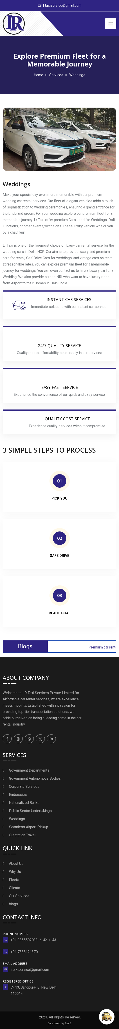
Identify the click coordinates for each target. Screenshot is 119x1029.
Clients (14, 888)
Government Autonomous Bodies (35, 778)
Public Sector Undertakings (30, 811)
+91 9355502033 (24, 940)
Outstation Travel (22, 835)
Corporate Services (24, 786)
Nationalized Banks (24, 803)
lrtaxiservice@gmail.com (62, 5)
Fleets (14, 880)
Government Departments (29, 770)
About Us (16, 863)
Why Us (15, 872)
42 (45, 940)
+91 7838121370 (24, 952)
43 (54, 940)
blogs (13, 904)
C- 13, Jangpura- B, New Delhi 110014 (34, 990)
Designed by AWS (59, 1023)
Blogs (25, 646)
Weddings (17, 819)
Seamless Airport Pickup (28, 827)
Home (38, 75)
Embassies (18, 794)
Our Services (19, 896)
